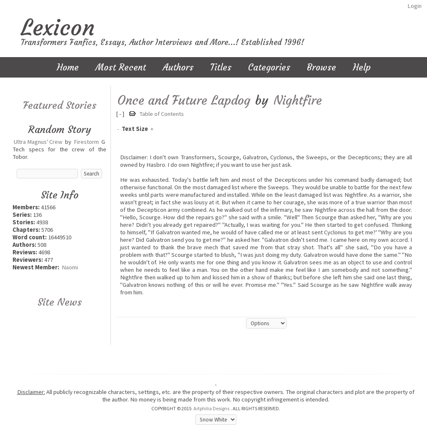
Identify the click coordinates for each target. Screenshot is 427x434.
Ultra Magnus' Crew (38, 142)
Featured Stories (59, 105)
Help (362, 67)
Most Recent (120, 67)
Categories (269, 67)
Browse (321, 67)
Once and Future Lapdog (183, 100)
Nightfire (298, 100)
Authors (178, 67)
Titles (220, 67)
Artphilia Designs (211, 408)
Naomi (70, 267)
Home (68, 67)
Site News (60, 302)
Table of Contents (161, 114)
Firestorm (86, 142)
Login (414, 6)
